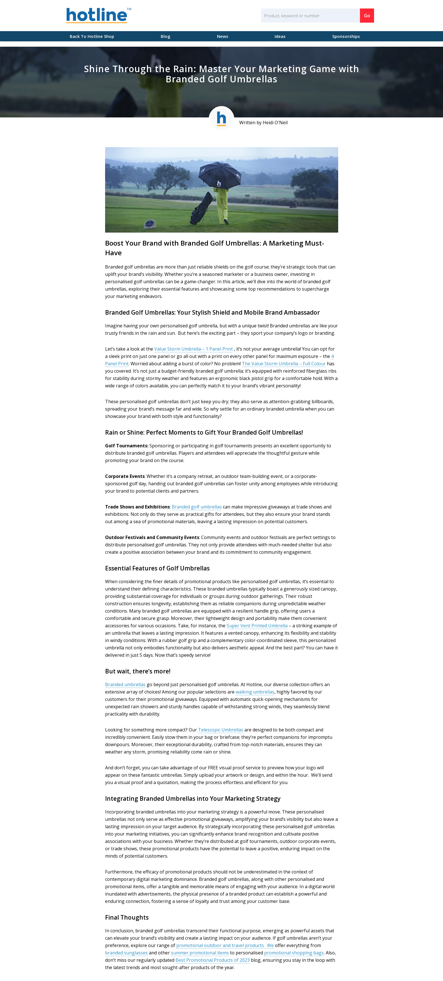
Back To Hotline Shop (90, 36)
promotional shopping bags (294, 953)
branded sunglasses (126, 953)
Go (367, 15)
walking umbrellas (255, 692)
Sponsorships (346, 36)
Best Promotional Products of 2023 (212, 960)
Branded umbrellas (125, 684)
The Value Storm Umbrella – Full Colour (284, 363)
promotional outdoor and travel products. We (225, 945)
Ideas (280, 36)
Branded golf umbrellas (197, 507)
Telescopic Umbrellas (220, 730)
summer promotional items (200, 953)
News (222, 36)
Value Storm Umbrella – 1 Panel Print (193, 349)
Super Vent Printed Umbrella (257, 625)
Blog (165, 36)
